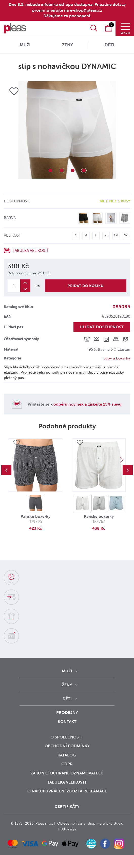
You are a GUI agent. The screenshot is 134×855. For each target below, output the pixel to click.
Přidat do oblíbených (16, 442)
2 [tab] (61, 170)
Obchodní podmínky (67, 746)
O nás (19, 20)
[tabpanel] (67, 130)
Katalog (67, 755)
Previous (6, 470)
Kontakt (67, 721)
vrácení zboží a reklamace (77, 791)
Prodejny (67, 712)
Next (122, 460)
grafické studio (111, 823)
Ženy (67, 44)
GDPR (67, 764)
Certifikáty (67, 806)
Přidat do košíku (86, 286)
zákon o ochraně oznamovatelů (67, 773)
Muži (25, 44)
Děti (109, 44)
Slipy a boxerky (117, 358)
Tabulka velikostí (30, 250)
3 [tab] (72, 170)
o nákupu (37, 791)
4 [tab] (84, 170)
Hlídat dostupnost (102, 327)
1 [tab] (50, 170)
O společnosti (67, 737)
